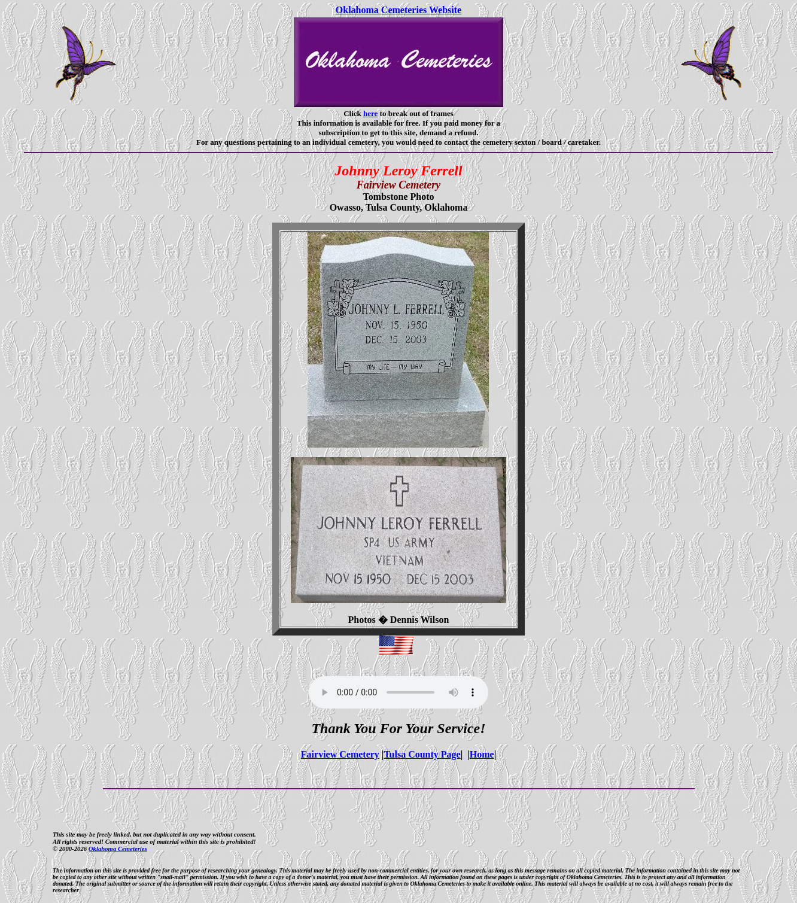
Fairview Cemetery (340, 754)
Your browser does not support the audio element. (398, 692)
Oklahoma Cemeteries (118, 848)
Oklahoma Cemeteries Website (398, 10)
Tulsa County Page (422, 754)
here (370, 113)
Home (482, 754)
